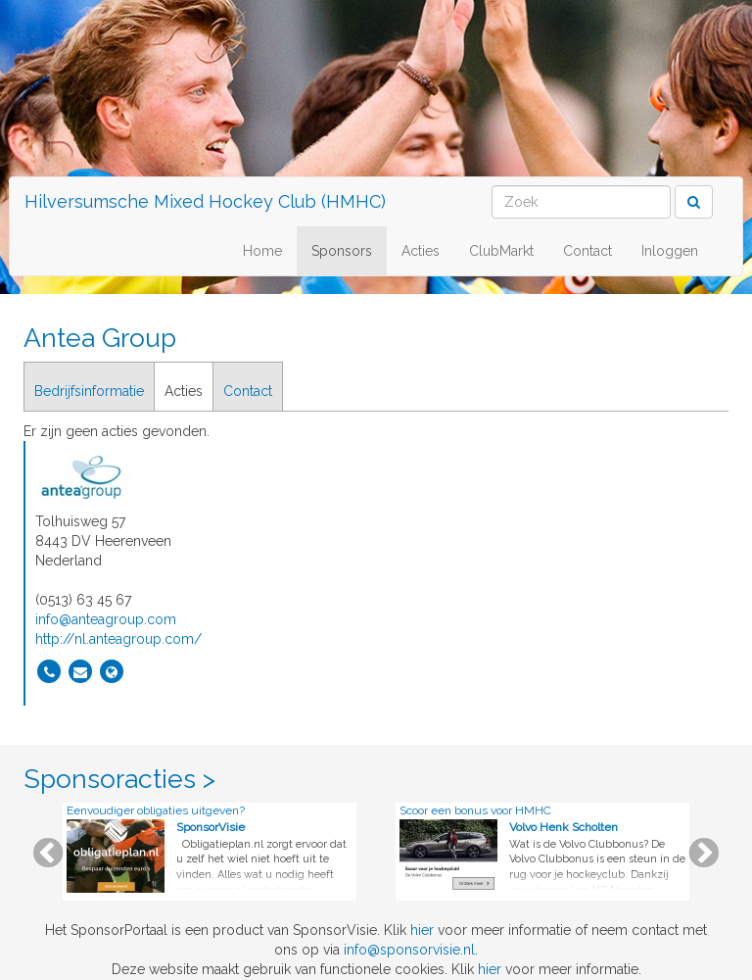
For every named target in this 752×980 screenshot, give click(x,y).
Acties (420, 251)
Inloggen (669, 251)
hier (422, 930)
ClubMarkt (501, 251)
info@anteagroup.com (105, 619)
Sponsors (341, 251)
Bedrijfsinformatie (89, 391)
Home (262, 251)
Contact (587, 251)
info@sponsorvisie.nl (409, 949)
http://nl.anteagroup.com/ (118, 639)
